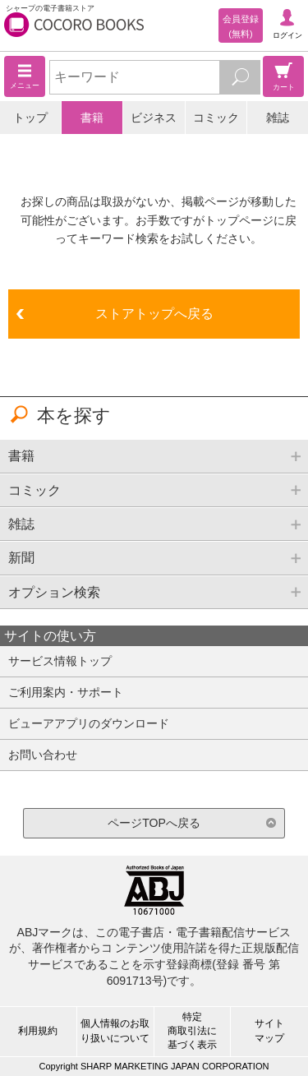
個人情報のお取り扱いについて (114, 1030)
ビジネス (154, 117)
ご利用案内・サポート (65, 692)
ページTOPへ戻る (154, 822)
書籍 (91, 117)
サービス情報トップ (60, 660)
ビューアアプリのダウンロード (88, 723)
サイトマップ (269, 1030)
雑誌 (277, 117)
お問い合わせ (42, 754)
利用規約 (37, 1031)
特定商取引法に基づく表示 (192, 1031)
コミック (216, 117)
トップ (30, 117)
